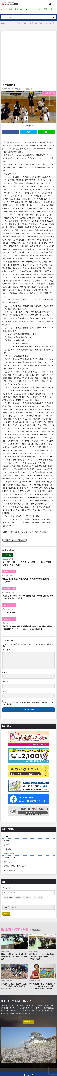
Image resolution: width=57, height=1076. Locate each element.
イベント (38, 9)
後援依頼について (10, 849)
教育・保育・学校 (36, 23)
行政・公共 (8, 555)
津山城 (40, 897)
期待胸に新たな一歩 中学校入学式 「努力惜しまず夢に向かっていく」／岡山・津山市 (42, 956)
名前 (4, 672)
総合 (25, 23)
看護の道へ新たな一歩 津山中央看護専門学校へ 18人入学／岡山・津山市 (14, 956)
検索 (5, 913)
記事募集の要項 (9, 853)
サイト (4, 691)
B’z (34, 897)
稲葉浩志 (18, 897)
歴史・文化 (48, 9)
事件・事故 (19, 9)
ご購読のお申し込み (10, 857)
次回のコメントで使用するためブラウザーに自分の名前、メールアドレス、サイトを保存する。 (27, 703)
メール (5, 681)
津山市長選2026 (8, 897)
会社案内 (7, 840)
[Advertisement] (28, 41)
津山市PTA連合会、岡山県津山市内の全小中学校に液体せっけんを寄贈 (27, 580)
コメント (6, 650)
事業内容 (7, 845)
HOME (4, 9)
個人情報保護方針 (10, 870)
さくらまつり (27, 897)
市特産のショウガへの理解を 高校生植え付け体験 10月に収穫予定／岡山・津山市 (14, 986)
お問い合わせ (8, 862)
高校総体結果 (50, 23)
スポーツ (29, 9)
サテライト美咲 (8, 612)
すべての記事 (15, 23)
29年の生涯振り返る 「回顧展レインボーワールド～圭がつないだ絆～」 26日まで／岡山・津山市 (42, 986)
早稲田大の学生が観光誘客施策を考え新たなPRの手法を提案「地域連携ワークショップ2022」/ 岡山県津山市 (27, 627)
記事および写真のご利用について (15, 866)
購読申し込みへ (28, 1021)
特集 (10, 9)
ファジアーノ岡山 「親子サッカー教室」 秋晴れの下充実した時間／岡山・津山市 (27, 563)
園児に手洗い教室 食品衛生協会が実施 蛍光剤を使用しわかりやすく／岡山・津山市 (27, 596)
